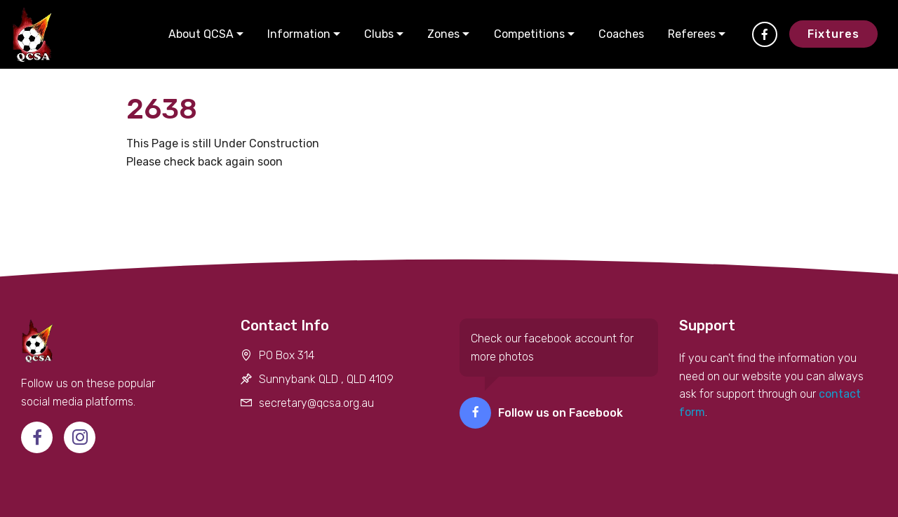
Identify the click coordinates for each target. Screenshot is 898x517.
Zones (443, 34)
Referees (692, 34)
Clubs (379, 34)
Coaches (621, 34)
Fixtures (833, 34)
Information (298, 34)
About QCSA (201, 34)
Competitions (529, 34)
